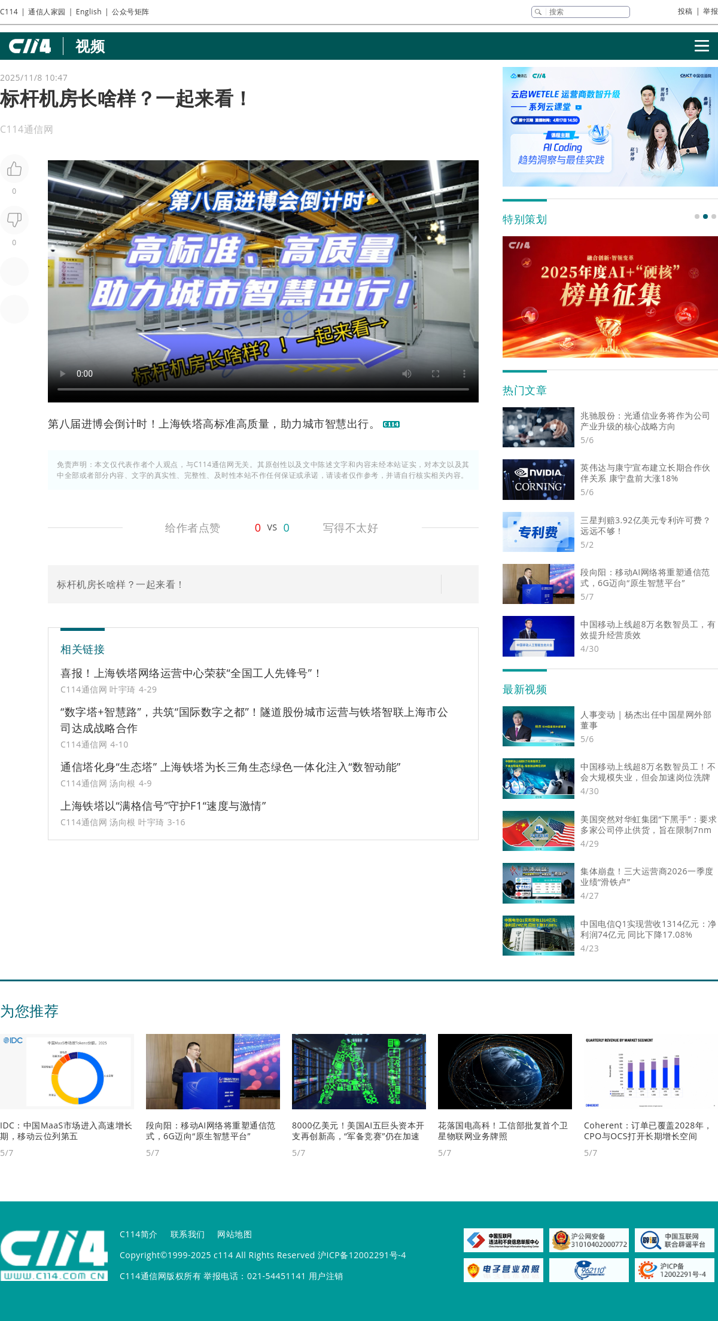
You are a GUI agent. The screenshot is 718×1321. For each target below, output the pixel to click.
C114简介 (139, 1234)
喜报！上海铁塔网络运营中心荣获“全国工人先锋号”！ (191, 673)
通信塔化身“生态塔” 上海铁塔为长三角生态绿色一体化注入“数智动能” (230, 766)
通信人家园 (47, 12)
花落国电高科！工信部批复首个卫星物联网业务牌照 (503, 1130)
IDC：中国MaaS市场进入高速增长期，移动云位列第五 (66, 1130)
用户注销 (326, 1276)
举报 (710, 11)
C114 (9, 12)
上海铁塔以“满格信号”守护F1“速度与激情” (163, 805)
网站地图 (234, 1234)
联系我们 (188, 1234)
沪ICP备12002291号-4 (362, 1255)
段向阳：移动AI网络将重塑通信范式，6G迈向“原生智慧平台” (211, 1130)
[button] (697, 216)
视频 (90, 46)
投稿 (685, 11)
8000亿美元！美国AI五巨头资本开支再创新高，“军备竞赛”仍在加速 (358, 1130)
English (89, 12)
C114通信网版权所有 (160, 1276)
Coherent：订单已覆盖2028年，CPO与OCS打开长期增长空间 (648, 1130)
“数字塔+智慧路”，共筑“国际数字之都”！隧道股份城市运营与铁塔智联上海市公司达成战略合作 (254, 719)
